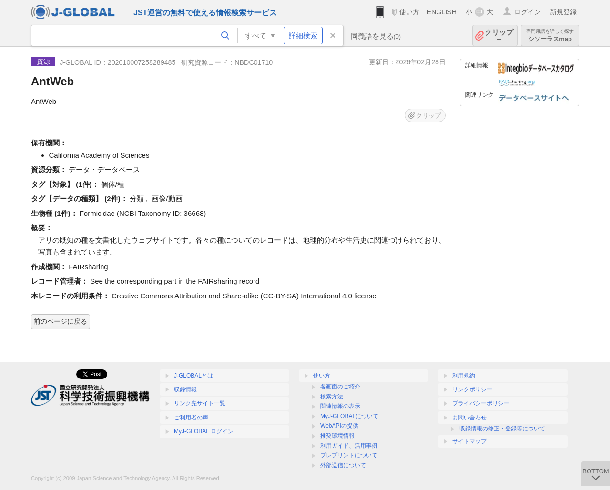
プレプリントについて (348, 455)
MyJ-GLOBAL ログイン (204, 431)
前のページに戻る (60, 321)
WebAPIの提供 (339, 425)
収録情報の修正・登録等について (502, 428)
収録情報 (185, 389)
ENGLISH (442, 12)
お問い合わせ (469, 417)
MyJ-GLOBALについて (349, 416)
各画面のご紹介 (340, 386)
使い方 (409, 12)
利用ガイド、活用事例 (348, 445)
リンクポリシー (472, 389)
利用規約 (463, 375)
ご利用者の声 (191, 417)
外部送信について (343, 465)
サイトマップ (469, 441)
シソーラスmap (550, 35)
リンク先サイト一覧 (199, 403)
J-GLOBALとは (193, 375)
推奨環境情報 (337, 435)
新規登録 (563, 12)
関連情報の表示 (340, 406)
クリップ (499, 35)
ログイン (527, 12)
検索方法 (331, 396)
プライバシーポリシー (480, 403)
